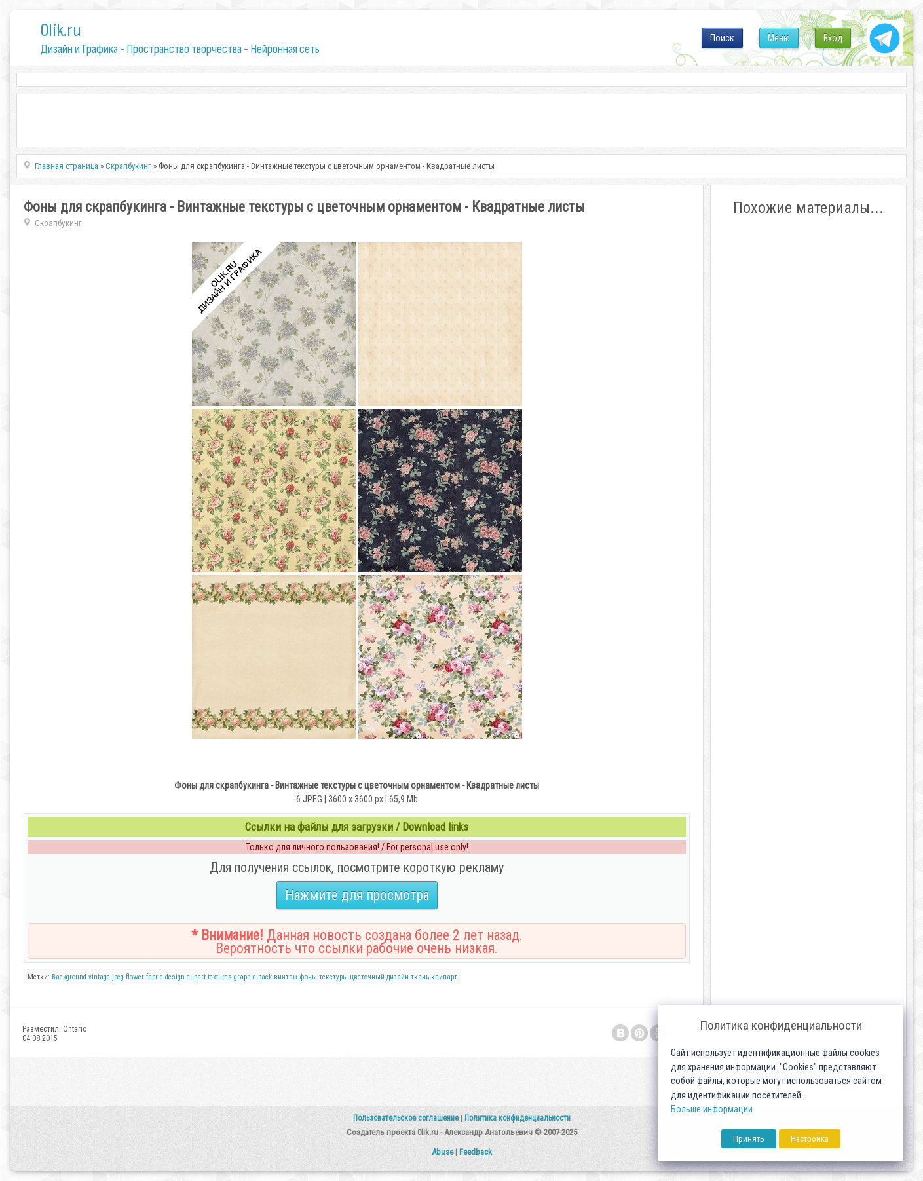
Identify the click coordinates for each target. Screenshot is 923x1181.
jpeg (118, 977)
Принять (748, 1139)
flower (135, 977)
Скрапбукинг (58, 223)
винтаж (285, 977)
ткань (420, 977)
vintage (99, 977)
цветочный (367, 977)
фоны (308, 977)
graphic (245, 977)
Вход (832, 38)
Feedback (475, 1152)
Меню (779, 38)
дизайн (397, 977)
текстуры (333, 977)
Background (69, 977)
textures (220, 977)
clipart (196, 977)
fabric (154, 977)
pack (265, 977)
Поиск (722, 38)
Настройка (810, 1139)
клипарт (444, 977)
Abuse (442, 1152)
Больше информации (712, 1109)
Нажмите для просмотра (357, 895)
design (175, 977)
